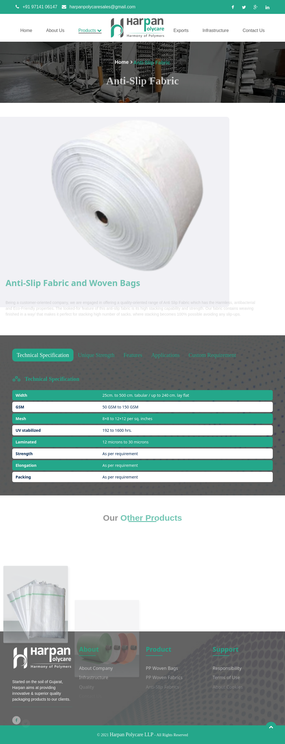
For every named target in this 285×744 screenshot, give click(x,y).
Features (133, 355)
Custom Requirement (212, 355)
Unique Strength (96, 355)
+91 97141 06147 (34, 6)
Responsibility (227, 671)
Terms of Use (226, 681)
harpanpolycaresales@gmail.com (97, 6)
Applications (165, 355)
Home (122, 63)
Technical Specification (43, 355)
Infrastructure (93, 681)
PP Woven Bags (162, 671)
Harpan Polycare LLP (131, 734)
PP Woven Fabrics (164, 681)
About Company (96, 671)
